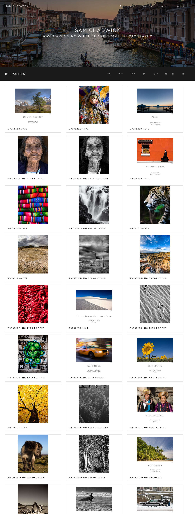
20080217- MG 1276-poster (26, 241)
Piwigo (101, 509)
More (164, 6)
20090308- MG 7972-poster (26, 403)
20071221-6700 (65, 120)
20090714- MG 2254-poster (169, 443)
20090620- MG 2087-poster (121, 443)
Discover (147, 6)
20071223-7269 (112, 120)
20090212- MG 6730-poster (73, 362)
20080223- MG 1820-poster (169, 241)
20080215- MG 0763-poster (121, 200)
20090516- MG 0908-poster (169, 403)
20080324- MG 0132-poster (26, 281)
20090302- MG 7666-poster (121, 362)
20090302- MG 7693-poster (169, 362)
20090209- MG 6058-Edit (167, 322)
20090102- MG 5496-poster (121, 322)
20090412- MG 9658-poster (121, 403)
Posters (18, 74)
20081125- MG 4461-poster (26, 322)
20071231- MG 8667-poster (169, 160)
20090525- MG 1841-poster (73, 443)
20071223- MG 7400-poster (169, 120)
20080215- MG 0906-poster (169, 200)
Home (7, 74)
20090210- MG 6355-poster (26, 362)
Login (179, 6)
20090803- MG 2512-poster (121, 484)
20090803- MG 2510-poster (73, 484)
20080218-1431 (65, 241)
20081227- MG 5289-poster (73, 322)
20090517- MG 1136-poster (26, 443)
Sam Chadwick (16, 6)
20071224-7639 (65, 160)
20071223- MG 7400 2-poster (26, 160)
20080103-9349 (17, 200)
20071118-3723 (17, 120)
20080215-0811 (65, 200)
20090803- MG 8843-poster (169, 484)
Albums (128, 6)
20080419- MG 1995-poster (73, 281)
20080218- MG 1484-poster (121, 241)
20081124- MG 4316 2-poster (169, 281)
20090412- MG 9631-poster (73, 403)
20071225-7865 (112, 160)
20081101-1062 (112, 281)
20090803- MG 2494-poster (26, 484)
